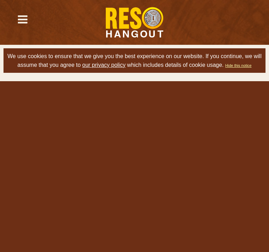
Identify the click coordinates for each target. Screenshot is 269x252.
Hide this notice (238, 65)
